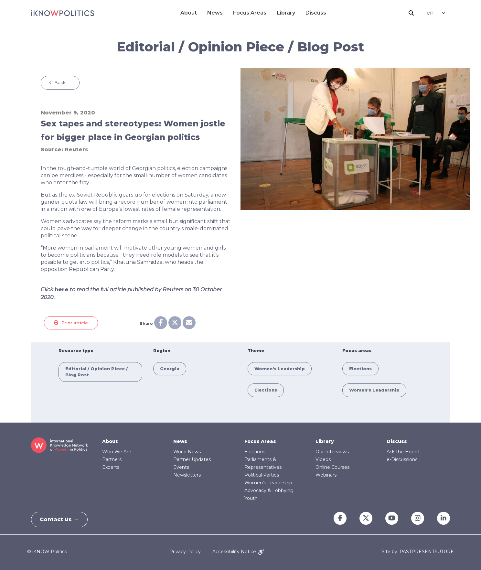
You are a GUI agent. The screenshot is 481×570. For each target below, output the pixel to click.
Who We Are (116, 452)
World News (187, 452)
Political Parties (261, 475)
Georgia (169, 368)
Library (286, 13)
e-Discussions (402, 459)
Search (411, 13)
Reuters (76, 149)
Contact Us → (60, 519)
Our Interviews (332, 452)
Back (60, 82)
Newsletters (187, 475)
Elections (265, 390)
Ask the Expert (403, 452)
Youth (251, 498)
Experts (110, 467)
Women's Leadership (279, 368)
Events (181, 467)
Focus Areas (249, 13)
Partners (112, 459)
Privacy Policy (185, 551)
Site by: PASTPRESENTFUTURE (418, 551)
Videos (323, 459)
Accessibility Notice (238, 551)
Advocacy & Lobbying (269, 490)
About (188, 13)
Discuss (315, 13)
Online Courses (332, 467)
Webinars (326, 475)
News (215, 13)
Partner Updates (192, 459)
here (62, 289)
